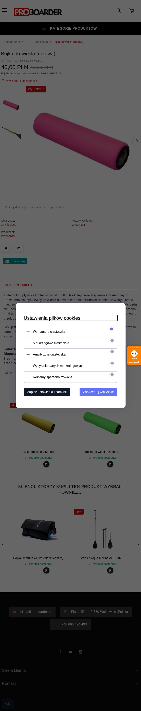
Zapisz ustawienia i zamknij (47, 392)
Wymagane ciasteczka (49, 331)
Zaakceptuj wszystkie (98, 392)
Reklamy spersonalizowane (53, 377)
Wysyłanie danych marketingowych (58, 365)
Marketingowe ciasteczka (51, 343)
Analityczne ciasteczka (49, 354)
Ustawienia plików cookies (52, 318)
